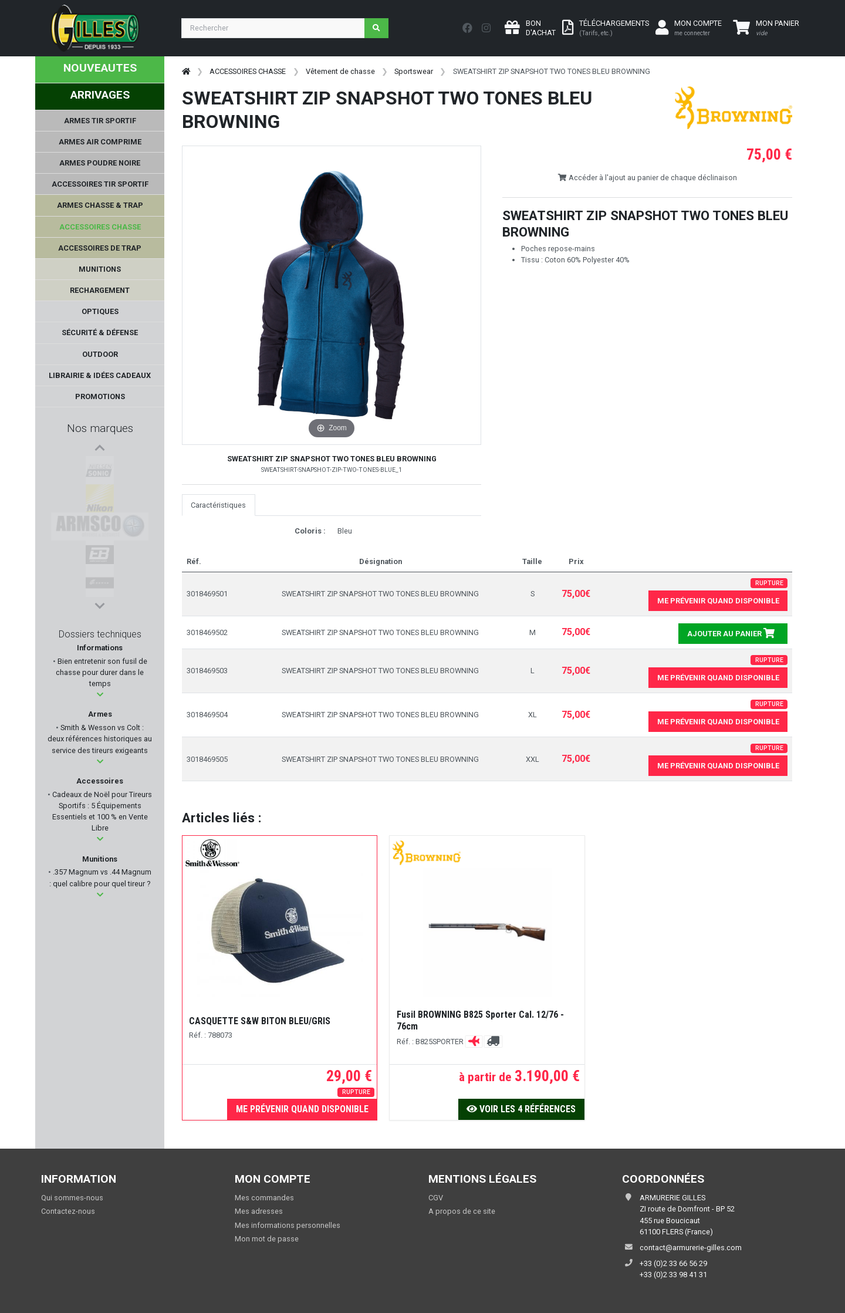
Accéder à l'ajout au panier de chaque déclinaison (647, 177)
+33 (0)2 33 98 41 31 (673, 1274)
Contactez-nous (68, 1211)
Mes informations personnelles (287, 1225)
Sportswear (413, 71)
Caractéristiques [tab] (218, 505)
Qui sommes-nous (72, 1197)
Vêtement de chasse (340, 71)
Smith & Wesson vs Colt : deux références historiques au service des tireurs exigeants (100, 741)
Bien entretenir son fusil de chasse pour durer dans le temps (101, 675)
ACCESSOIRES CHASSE (247, 71)
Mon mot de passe (267, 1238)
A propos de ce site (461, 1211)
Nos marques (100, 428)
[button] (100, 697)
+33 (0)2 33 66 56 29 (673, 1263)
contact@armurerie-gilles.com (691, 1247)
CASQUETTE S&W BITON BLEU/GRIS (259, 1021)
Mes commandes (264, 1197)
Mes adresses (259, 1211)
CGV (435, 1197)
